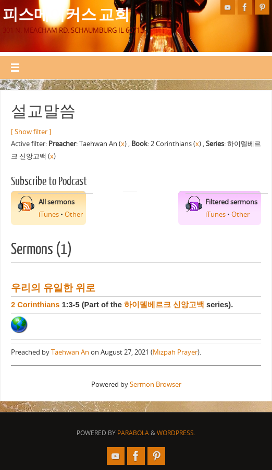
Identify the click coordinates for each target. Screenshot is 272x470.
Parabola (133, 432)
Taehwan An (70, 352)
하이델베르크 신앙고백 (164, 305)
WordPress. (176, 432)
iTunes (49, 214)
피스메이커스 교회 (66, 13)
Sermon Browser (155, 384)
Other (74, 214)
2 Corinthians (35, 305)
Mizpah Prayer (175, 352)
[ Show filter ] (31, 131)
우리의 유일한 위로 (53, 287)
